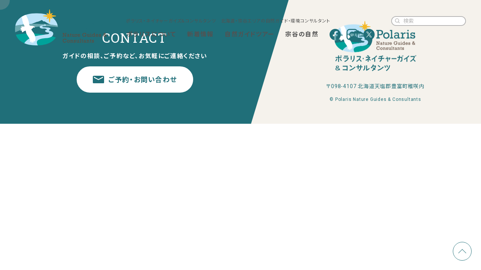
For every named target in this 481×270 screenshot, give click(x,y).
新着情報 (200, 34)
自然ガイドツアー (249, 34)
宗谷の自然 (301, 34)
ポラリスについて (151, 34)
